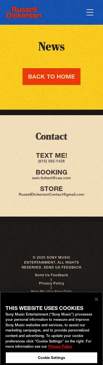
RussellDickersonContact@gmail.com (51, 194)
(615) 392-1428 (51, 161)
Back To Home (51, 76)
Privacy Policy (51, 283)
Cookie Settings (51, 358)
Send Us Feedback (51, 275)
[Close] (96, 300)
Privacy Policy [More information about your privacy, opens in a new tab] (60, 347)
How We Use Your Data (51, 291)
